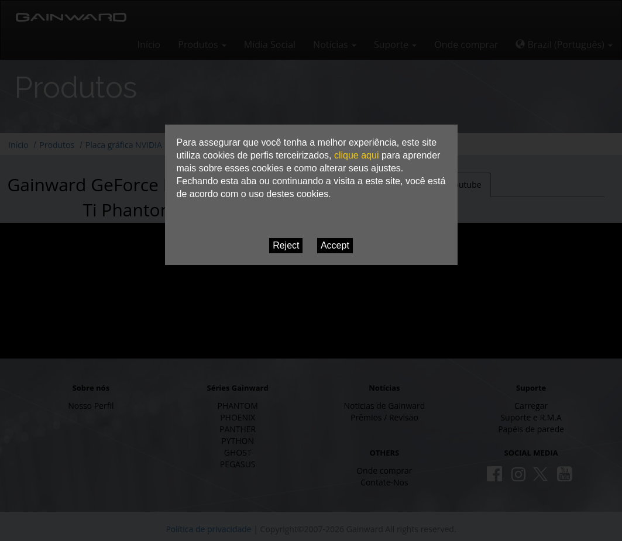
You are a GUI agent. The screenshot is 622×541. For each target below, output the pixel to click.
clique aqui (356, 155)
